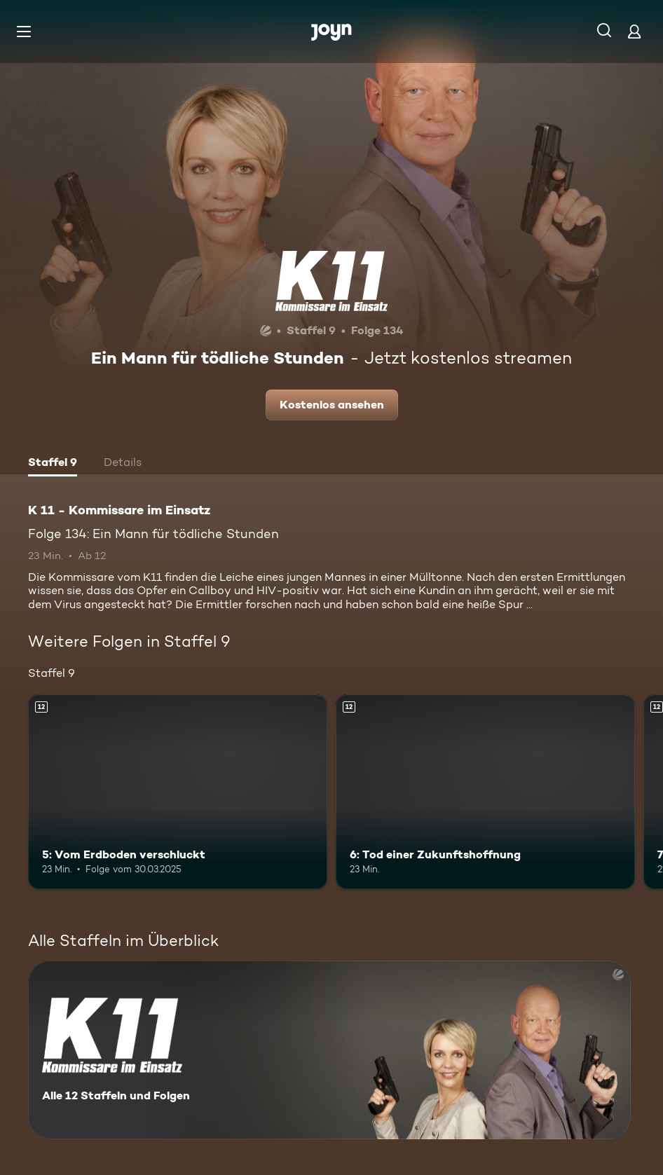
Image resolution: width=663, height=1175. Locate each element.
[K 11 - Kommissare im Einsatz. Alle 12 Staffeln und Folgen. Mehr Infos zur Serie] (329, 1050)
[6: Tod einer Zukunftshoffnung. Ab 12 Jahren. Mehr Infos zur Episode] (485, 791)
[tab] (52, 463)
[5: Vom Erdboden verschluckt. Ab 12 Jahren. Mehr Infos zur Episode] (177, 791)
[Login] (634, 31)
